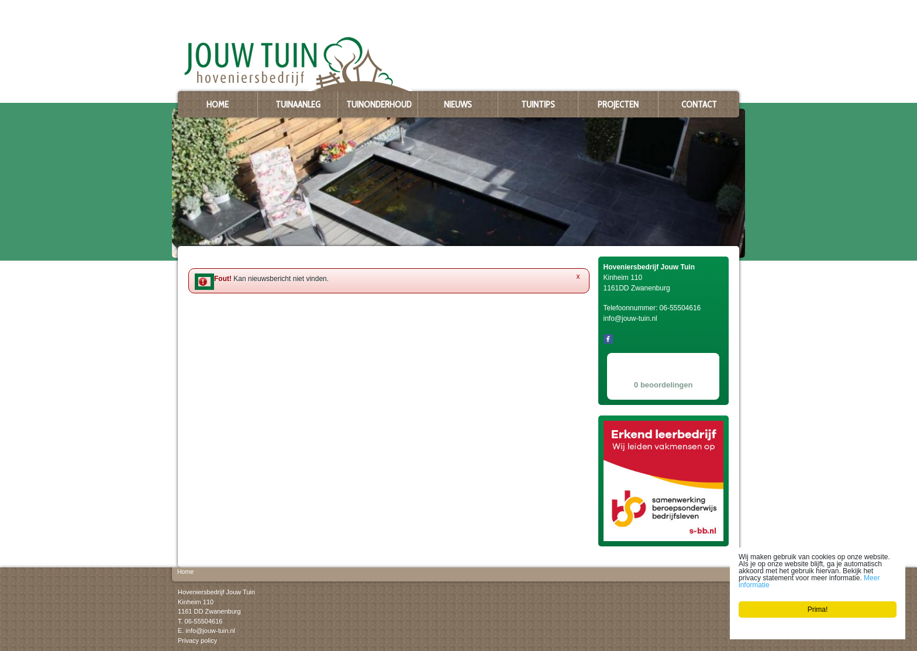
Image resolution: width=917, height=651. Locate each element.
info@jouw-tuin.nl (210, 630)
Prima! (818, 609)
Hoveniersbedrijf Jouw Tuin (216, 591)
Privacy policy (197, 639)
